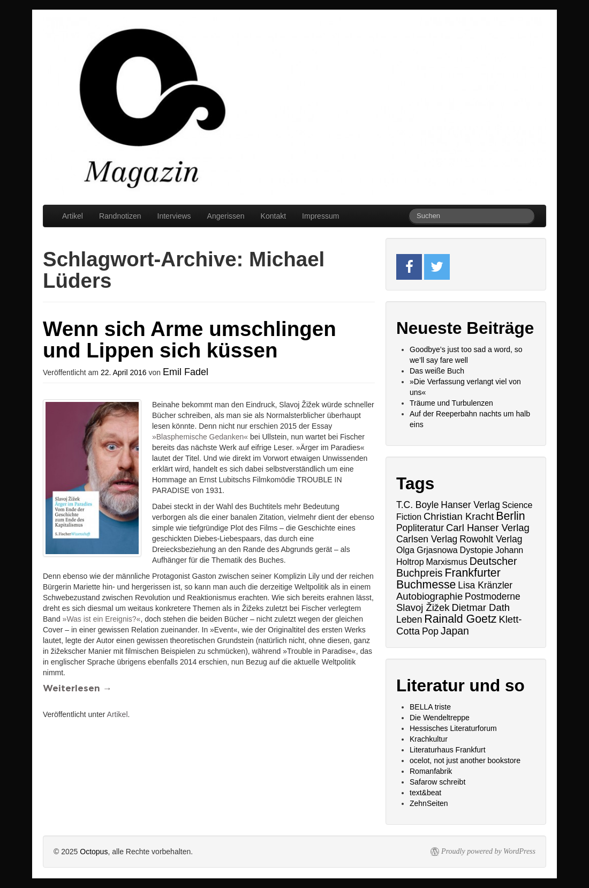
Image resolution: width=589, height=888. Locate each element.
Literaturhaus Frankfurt (448, 749)
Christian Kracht (459, 516)
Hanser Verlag (470, 504)
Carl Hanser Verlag (488, 527)
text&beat (425, 792)
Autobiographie (429, 596)
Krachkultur (429, 739)
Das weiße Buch (437, 371)
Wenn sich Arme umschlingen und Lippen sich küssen (189, 339)
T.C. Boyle (417, 504)
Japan (455, 631)
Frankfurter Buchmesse (448, 578)
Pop (430, 631)
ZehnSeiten (429, 803)
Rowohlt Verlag (490, 539)
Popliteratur (420, 528)
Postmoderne (492, 596)
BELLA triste (430, 707)
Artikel (72, 216)
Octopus (94, 851)
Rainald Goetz (460, 619)
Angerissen (226, 216)
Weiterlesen (77, 688)
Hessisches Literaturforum (453, 728)
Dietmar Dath (480, 607)
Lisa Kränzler (485, 585)
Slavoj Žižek (422, 607)
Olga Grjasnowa (427, 550)
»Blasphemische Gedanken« (200, 436)
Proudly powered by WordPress (488, 851)
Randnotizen (120, 216)
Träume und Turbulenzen (451, 403)
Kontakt (273, 216)
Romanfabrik (431, 771)
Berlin (510, 516)
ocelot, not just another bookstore (465, 760)
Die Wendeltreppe (440, 717)
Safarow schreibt (437, 782)
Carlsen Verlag (426, 539)
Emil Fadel (185, 372)
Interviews (174, 216)
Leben (409, 619)
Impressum (320, 216)
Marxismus (446, 561)
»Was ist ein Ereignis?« (102, 619)
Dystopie (476, 550)
